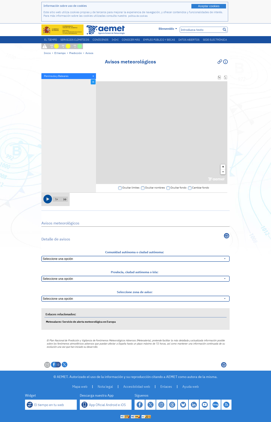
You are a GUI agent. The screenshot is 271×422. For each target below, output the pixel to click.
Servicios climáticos (74, 39)
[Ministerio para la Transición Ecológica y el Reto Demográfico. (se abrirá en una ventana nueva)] (62, 29)
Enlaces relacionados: (61, 314)
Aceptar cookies (208, 6)
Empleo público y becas (159, 39)
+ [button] (223, 167)
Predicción (75, 53)
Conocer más (131, 39)
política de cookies (138, 15)
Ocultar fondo (179, 187)
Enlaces (166, 386)
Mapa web (79, 386)
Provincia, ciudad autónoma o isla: (134, 272)
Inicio (47, 53)
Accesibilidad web (136, 386)
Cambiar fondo (200, 187)
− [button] (223, 172)
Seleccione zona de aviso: (134, 292)
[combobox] (68, 76)
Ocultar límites (130, 187)
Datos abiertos (188, 39)
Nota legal (105, 386)
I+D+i (115, 39)
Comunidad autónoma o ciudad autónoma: (134, 252)
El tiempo (50, 39)
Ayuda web (190, 386)
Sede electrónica (215, 39)
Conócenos (100, 39)
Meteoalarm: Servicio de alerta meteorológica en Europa (81, 321)
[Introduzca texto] (200, 30)
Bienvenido (168, 28)
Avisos (89, 53)
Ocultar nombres (155, 187)
